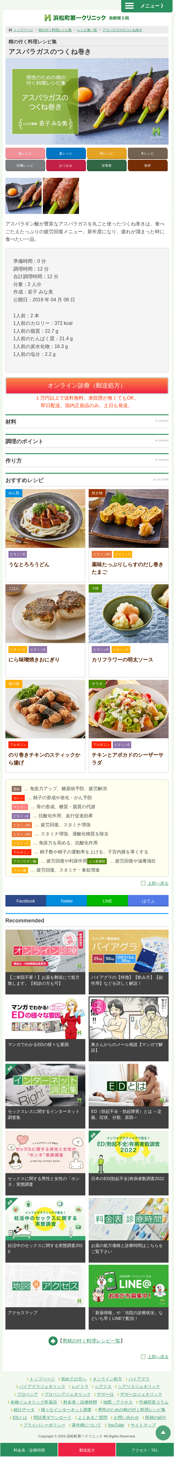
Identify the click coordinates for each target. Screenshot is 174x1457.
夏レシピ (65, 153)
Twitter (66, 901)
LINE (107, 901)
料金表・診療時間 (80, 1402)
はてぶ (148, 901)
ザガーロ (105, 1394)
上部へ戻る (158, 883)
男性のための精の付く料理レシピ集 (132, 1409)
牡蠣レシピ (25, 165)
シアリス (103, 1386)
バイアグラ (139, 1379)
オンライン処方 (107, 1379)
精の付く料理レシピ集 (55, 30)
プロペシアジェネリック (67, 1394)
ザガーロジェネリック (141, 1394)
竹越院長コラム (154, 1402)
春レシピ (25, 153)
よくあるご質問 (92, 1417)
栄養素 (107, 165)
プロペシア (27, 1394)
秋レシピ (106, 153)
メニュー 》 (145, 6)
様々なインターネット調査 (66, 1409)
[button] (23, 196)
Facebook (26, 901)
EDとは (20, 1417)
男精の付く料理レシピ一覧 (91, 1340)
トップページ (23, 30)
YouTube (116, 1425)
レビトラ (80, 1386)
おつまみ (65, 165)
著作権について (86, 1425)
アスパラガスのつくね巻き (122, 30)
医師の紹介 (155, 1417)
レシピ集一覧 (87, 30)
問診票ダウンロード (52, 1417)
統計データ (24, 1409)
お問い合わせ (126, 1417)
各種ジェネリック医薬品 (34, 1402)
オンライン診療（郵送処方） (87, 385)
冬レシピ (147, 153)
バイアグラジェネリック (42, 1386)
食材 (147, 165)
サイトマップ (143, 1425)
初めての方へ (74, 1379)
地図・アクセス (118, 1402)
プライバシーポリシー (44, 1425)
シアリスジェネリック (139, 1386)
